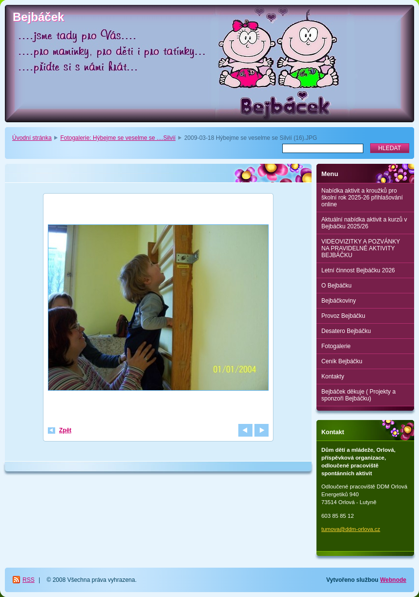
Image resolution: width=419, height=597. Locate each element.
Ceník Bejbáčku (341, 361)
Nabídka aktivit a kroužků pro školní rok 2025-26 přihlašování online (362, 197)
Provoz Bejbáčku (343, 315)
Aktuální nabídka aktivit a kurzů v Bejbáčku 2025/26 (364, 223)
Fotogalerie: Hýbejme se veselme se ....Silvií (117, 137)
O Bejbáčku (336, 285)
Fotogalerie (336, 346)
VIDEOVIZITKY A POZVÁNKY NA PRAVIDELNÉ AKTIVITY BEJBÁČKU (360, 248)
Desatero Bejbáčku (346, 331)
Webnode (393, 579)
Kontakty (332, 376)
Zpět (65, 430)
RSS (28, 579)
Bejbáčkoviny (338, 300)
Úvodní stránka (32, 137)
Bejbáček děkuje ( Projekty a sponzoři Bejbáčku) (358, 395)
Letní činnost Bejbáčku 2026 (358, 270)
